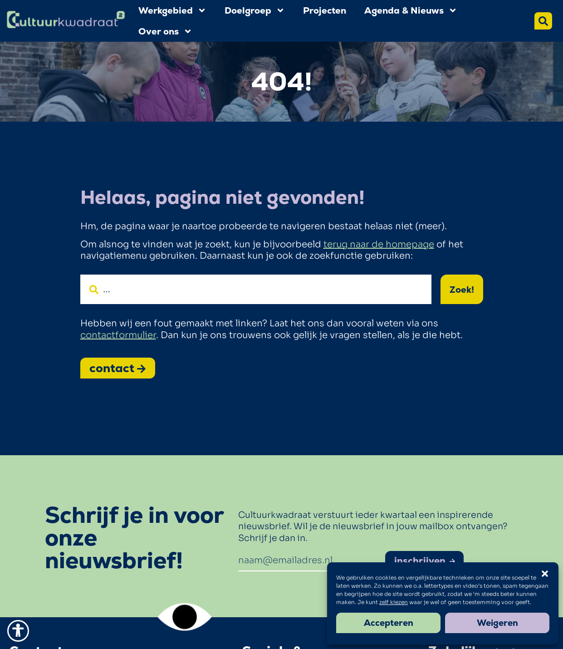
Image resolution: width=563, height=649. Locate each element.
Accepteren (388, 623)
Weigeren (497, 623)
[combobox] (255, 289)
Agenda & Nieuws (410, 10)
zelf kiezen (393, 602)
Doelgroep (255, 10)
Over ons (165, 31)
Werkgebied (172, 10)
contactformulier (118, 335)
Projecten (324, 10)
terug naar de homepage (378, 244)
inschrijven (424, 561)
